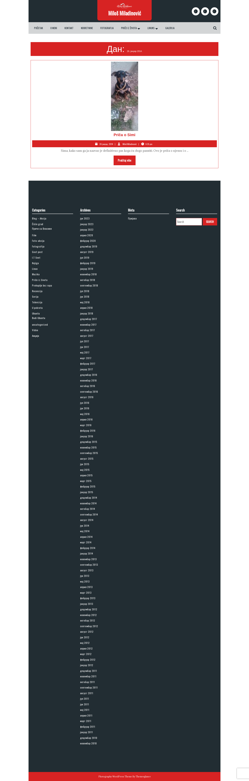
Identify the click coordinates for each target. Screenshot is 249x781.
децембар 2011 (92, 603)
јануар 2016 (91, 450)
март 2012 (91, 592)
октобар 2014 (92, 497)
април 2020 (91, 318)
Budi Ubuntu (43, 373)
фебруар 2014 (92, 523)
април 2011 (91, 633)
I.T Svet (42, 333)
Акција (41, 384)
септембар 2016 (93, 421)
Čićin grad (42, 311)
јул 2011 (90, 622)
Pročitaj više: (127, 161)
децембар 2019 (92, 326)
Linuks (151, 28)
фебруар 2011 (92, 640)
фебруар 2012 (92, 596)
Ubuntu (41, 370)
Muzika (41, 344)
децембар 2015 (92, 454)
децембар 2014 (92, 490)
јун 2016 (90, 432)
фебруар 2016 (92, 446)
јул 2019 (90, 333)
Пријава (138, 307)
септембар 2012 (93, 574)
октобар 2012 (92, 571)
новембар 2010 (92, 651)
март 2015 (91, 479)
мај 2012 (90, 585)
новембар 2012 (92, 567)
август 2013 (91, 538)
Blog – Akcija (43, 307)
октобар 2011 (92, 611)
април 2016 (91, 439)
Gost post (42, 329)
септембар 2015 (93, 461)
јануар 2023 (91, 311)
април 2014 (91, 516)
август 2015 (91, 465)
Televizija (42, 362)
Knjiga (41, 337)
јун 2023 (90, 307)
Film (40, 318)
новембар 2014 (92, 494)
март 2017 (91, 399)
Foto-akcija (43, 322)
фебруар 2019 (92, 337)
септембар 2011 (93, 614)
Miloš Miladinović (124, 13)
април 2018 (91, 366)
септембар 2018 (93, 351)
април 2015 (91, 475)
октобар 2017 (92, 381)
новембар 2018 (92, 344)
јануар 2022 (91, 315)
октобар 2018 (92, 348)
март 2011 (90, 636)
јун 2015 (90, 468)
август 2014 (91, 505)
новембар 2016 (92, 413)
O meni (53, 28)
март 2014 (91, 519)
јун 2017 (90, 391)
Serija (41, 359)
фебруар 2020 (92, 322)
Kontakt (68, 28)
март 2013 (91, 552)
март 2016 (91, 443)
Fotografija (107, 28)
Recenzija (42, 355)
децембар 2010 (92, 647)
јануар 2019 (91, 340)
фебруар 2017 (92, 402)
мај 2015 (90, 472)
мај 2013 (90, 545)
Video (41, 381)
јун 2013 (90, 541)
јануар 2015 (91, 487)
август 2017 (91, 384)
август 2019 (91, 329)
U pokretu (42, 366)
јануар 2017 (91, 406)
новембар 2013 (92, 530)
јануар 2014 (91, 527)
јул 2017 (90, 388)
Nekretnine (87, 28)
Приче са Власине (45, 314)
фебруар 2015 (92, 483)
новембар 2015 (92, 457)
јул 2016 (90, 428)
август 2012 (91, 578)
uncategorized (44, 377)
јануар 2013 (91, 559)
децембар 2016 (92, 410)
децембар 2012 (92, 563)
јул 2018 (90, 355)
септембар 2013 (93, 534)
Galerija (169, 28)
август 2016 (91, 424)
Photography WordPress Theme (115, 776)
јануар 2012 (91, 600)
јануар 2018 (91, 370)
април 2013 (91, 549)
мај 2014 (90, 512)
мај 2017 (90, 395)
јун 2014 (90, 508)
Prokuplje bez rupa (45, 351)
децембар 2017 (92, 373)
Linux (41, 340)
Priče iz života (129, 28)
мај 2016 (90, 435)
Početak (38, 28)
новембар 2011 (92, 607)
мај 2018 (90, 362)
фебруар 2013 (92, 556)
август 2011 (91, 618)
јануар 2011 (91, 643)
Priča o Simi (124, 135)
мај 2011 (90, 629)
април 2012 (91, 589)
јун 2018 (90, 359)
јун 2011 (90, 625)
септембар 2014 (93, 501)
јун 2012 (90, 581)
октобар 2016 (92, 417)
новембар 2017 (92, 377)
